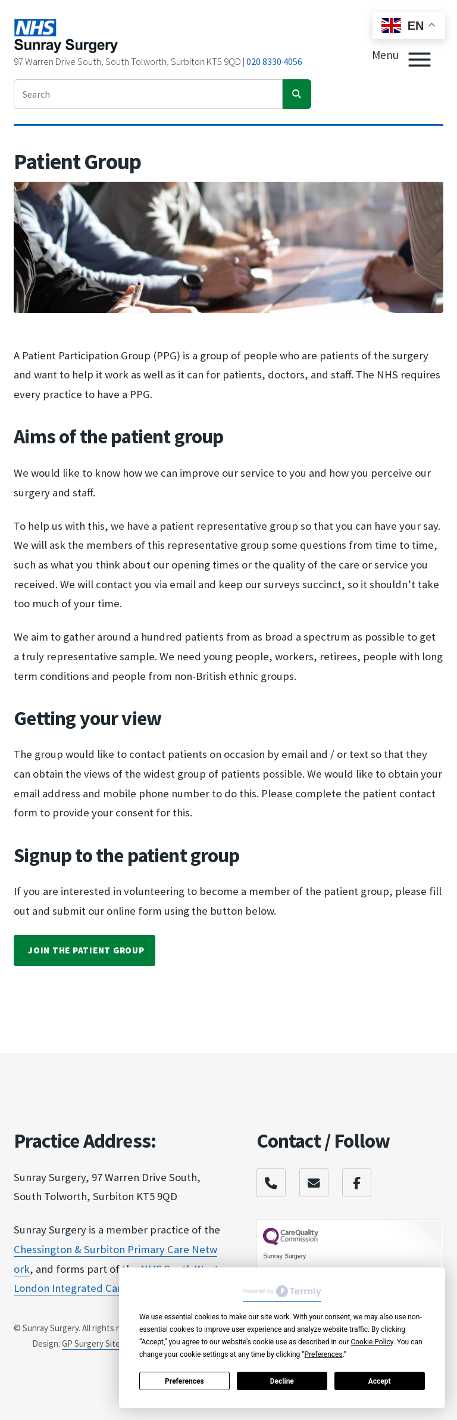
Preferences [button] (324, 1354)
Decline (282, 1381)
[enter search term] (148, 94)
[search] (297, 94)
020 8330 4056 (274, 61)
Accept (379, 1381)
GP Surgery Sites (93, 1343)
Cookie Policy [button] (371, 1342)
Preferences (184, 1381)
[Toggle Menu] (419, 60)
